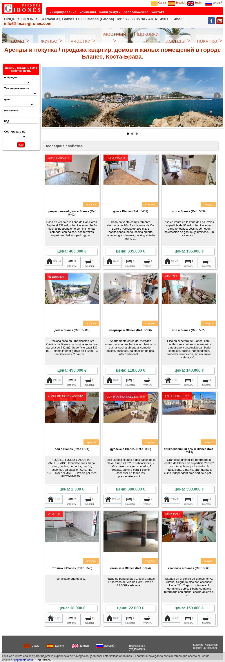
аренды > (178, 40)
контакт (157, 12)
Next (217, 96)
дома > (20, 40)
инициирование (63, 12)
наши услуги (110, 12)
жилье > (51, 40)
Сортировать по (14, 131)
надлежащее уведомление (137, 647)
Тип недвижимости (16, 88)
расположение (136, 12)
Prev (47, 96)
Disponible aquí (23, 660)
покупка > (209, 40)
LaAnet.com (210, 647)
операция (10, 77)
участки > (83, 40)
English (195, 2)
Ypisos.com (211, 644)
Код (6, 121)
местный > (114, 37)
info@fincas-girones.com (27, 23)
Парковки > (146, 37)
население (11, 110)
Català (158, 2)
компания (88, 12)
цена (7, 99)
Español (176, 2)
